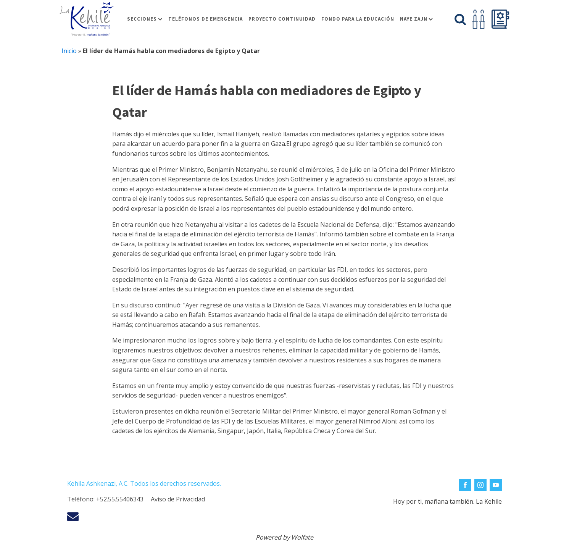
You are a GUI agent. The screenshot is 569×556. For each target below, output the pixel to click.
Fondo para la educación (357, 19)
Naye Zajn (416, 19)
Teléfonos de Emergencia (205, 19)
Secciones (144, 19)
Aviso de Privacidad (178, 499)
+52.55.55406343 (119, 499)
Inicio (69, 51)
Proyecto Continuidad (282, 19)
